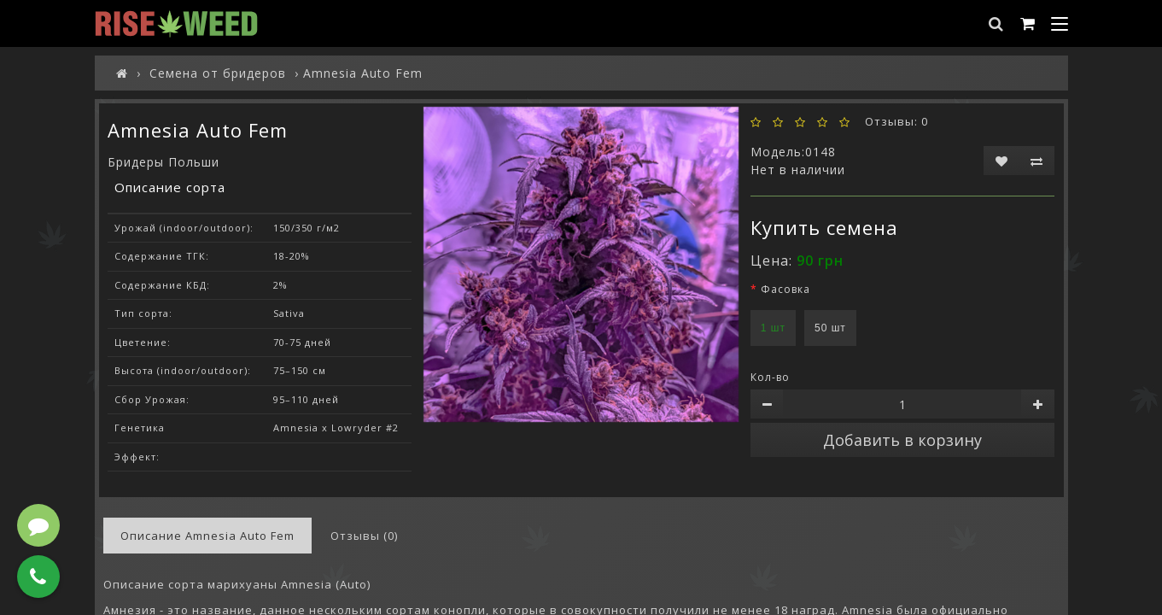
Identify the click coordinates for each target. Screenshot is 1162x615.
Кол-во (770, 377)
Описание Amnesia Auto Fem (207, 535)
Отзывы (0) (364, 535)
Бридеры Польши (163, 162)
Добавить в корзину (902, 440)
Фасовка (785, 289)
